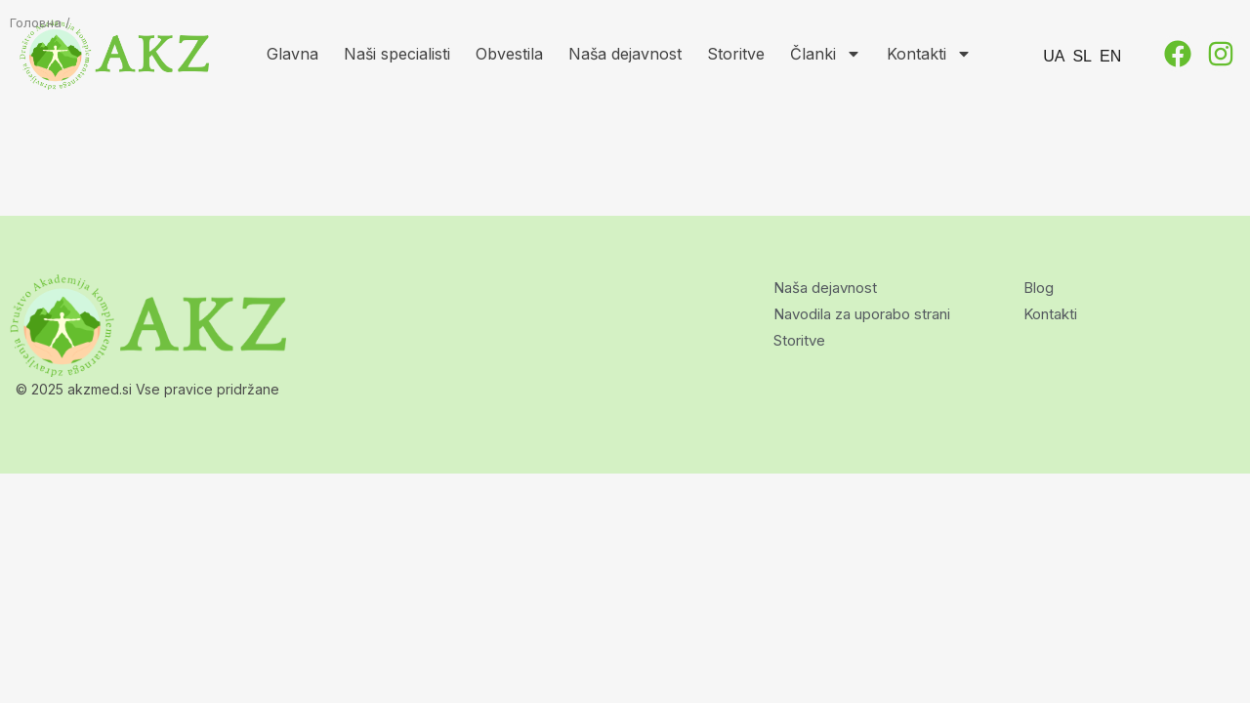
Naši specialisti (397, 53)
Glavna (292, 53)
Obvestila (509, 53)
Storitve (736, 53)
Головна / (40, 22)
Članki (825, 53)
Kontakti (929, 53)
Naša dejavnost (625, 53)
